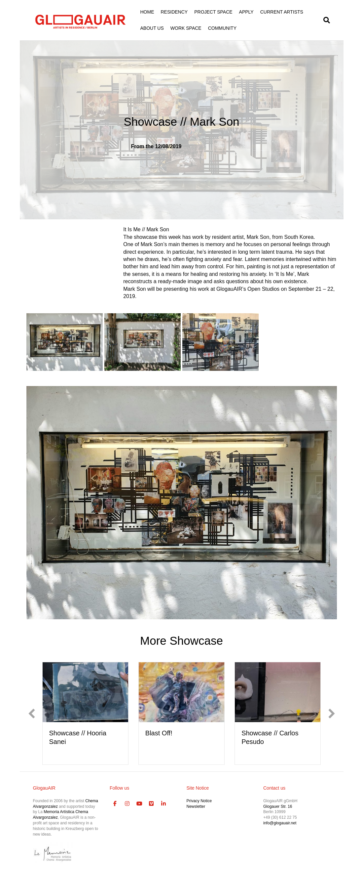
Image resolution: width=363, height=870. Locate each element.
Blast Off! (158, 733)
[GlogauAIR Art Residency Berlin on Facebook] (115, 804)
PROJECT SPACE (213, 12)
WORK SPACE (185, 28)
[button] (31, 713)
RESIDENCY (174, 12)
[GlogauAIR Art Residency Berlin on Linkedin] (163, 804)
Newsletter (196, 806)
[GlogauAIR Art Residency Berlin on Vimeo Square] (151, 804)
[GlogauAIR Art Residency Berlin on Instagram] (127, 804)
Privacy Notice (199, 801)
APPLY (246, 12)
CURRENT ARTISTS (281, 12)
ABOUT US (152, 28)
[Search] (325, 20)
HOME (147, 12)
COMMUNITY (222, 28)
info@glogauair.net (279, 823)
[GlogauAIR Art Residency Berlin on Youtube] (139, 804)
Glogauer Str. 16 (277, 806)
